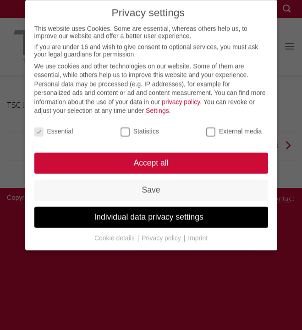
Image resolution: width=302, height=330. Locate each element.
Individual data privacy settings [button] (151, 212)
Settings (157, 106)
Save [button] (151, 185)
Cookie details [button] (115, 233)
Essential (53, 127)
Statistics (140, 127)
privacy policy (181, 97)
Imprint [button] (198, 233)
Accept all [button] (151, 158)
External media (234, 127)
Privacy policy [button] (162, 233)
